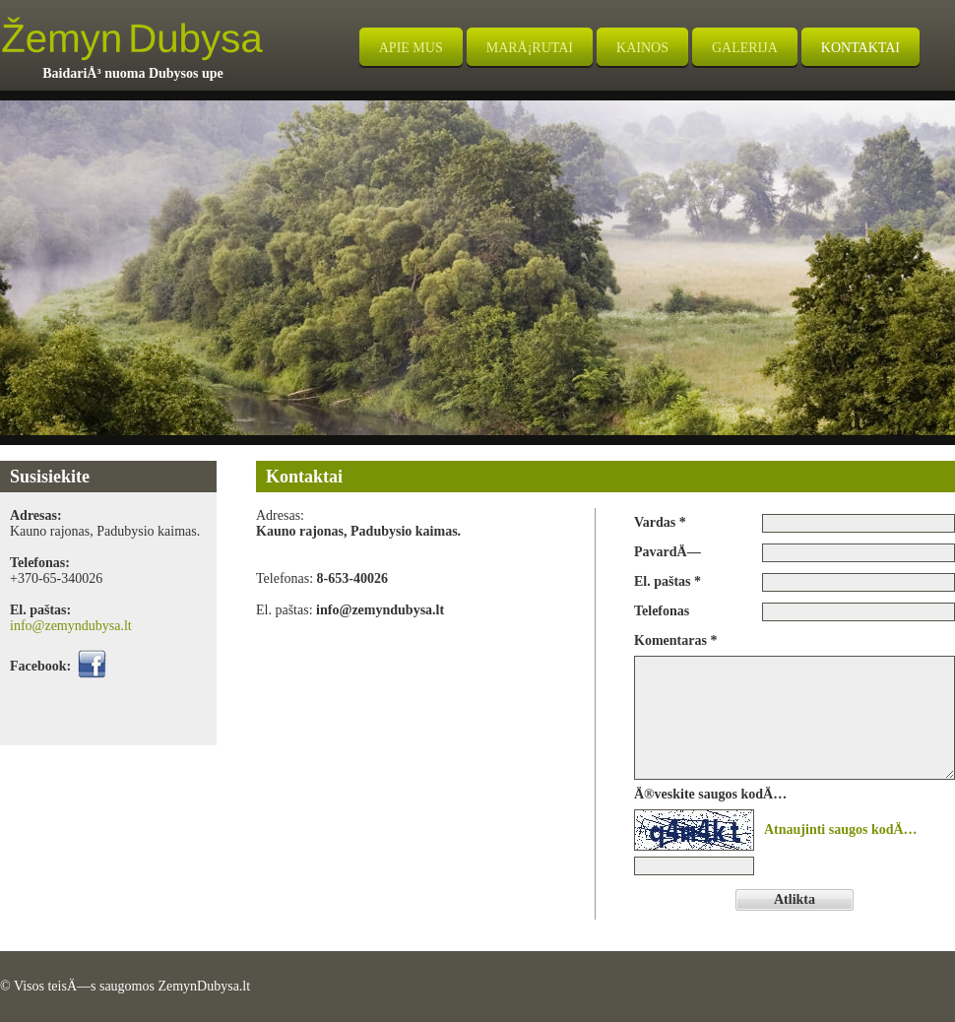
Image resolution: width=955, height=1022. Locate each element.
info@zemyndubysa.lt (71, 625)
